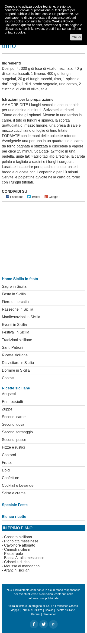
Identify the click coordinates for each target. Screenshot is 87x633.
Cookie (49, 610)
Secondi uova (13, 424)
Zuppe (7, 409)
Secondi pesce (14, 440)
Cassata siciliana (18, 537)
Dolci (6, 470)
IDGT (48, 606)
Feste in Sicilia (14, 294)
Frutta (7, 463)
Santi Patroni (12, 347)
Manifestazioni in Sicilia (21, 317)
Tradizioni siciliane (17, 340)
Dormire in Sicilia (16, 370)
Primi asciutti (12, 402)
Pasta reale (13, 554)
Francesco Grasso (66, 606)
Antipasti (9, 394)
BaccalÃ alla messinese (24, 558)
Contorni (9, 455)
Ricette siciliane (15, 355)
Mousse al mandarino (22, 566)
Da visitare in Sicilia (18, 363)
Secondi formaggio (17, 432)
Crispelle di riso (16, 562)
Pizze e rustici (13, 447)
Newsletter (49, 614)
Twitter (36, 197)
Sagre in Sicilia (14, 286)
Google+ (54, 197)
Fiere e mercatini (15, 302)
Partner (35, 614)
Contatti (8, 378)
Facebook (16, 197)
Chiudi (76, 37)
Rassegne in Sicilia (17, 309)
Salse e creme (14, 493)
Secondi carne (14, 417)
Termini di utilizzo (31, 610)
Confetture (10, 478)
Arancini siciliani (17, 570)
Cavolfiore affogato (19, 545)
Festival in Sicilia (15, 332)
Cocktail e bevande (17, 485)
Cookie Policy (62, 21)
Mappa (14, 610)
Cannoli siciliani (17, 549)
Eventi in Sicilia (14, 325)
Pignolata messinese (21, 541)
